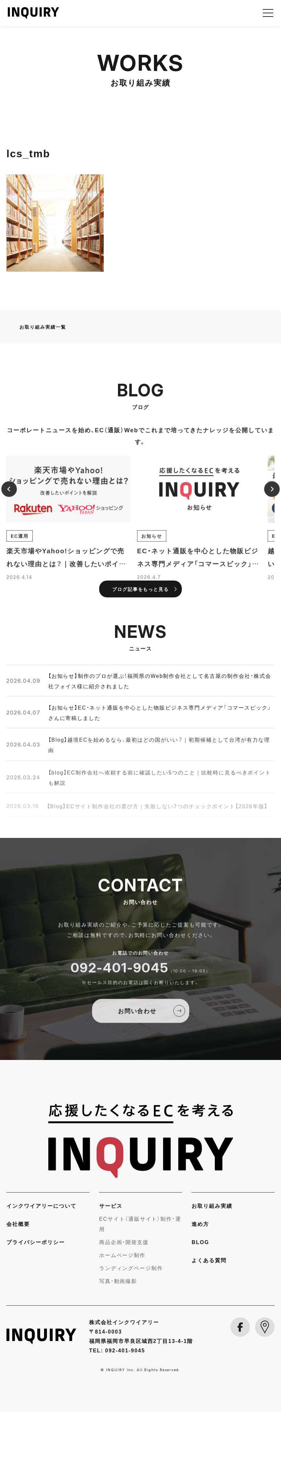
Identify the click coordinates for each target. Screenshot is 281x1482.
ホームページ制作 (122, 1325)
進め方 (200, 1294)
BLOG (200, 1312)
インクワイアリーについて (41, 1276)
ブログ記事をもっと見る (140, 659)
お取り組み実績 (212, 1276)
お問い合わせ (137, 1088)
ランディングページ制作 (131, 1338)
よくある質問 (209, 1330)
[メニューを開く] (268, 13)
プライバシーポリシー (35, 1312)
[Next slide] (272, 566)
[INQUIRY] (140, 1211)
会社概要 (18, 1294)
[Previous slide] (9, 566)
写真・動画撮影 (118, 1351)
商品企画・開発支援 (124, 1312)
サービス (111, 1276)
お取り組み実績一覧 (42, 397)
